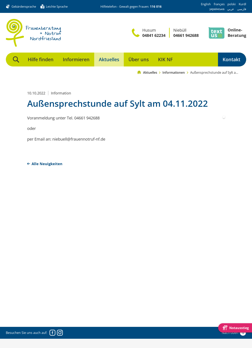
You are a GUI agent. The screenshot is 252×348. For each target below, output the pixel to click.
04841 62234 (153, 35)
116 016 (156, 6)
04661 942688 (186, 35)
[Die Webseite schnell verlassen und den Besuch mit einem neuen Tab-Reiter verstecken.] (235, 327)
